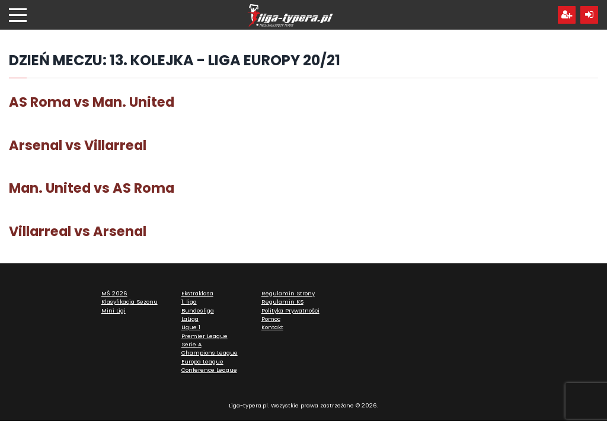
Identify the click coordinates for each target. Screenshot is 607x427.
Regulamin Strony (288, 293)
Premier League (204, 336)
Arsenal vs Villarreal (77, 145)
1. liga (189, 301)
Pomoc (270, 319)
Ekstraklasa (197, 293)
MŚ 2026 (114, 293)
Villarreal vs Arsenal (77, 231)
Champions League (209, 352)
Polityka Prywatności (290, 310)
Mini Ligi (113, 310)
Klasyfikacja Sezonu (129, 301)
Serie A (191, 344)
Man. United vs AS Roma (91, 188)
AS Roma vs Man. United (91, 102)
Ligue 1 (190, 327)
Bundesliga (197, 310)
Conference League (209, 370)
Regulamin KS (282, 301)
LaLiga (190, 319)
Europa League (202, 361)
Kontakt (272, 327)
